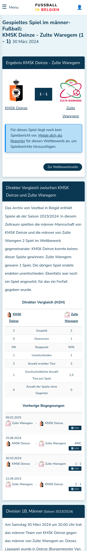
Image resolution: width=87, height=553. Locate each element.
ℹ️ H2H (75, 427)
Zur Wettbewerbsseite (63, 167)
